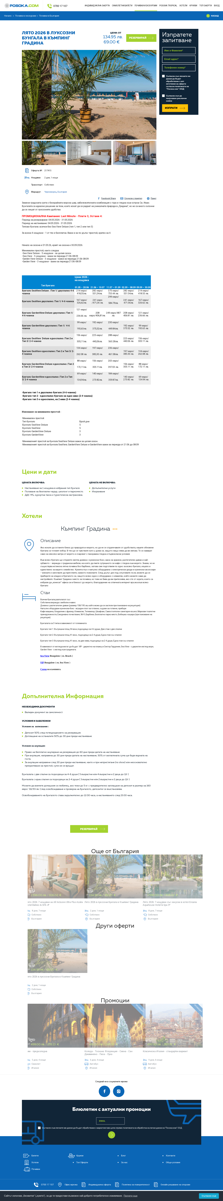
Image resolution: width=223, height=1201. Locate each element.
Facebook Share (106, 198)
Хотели (183, 5)
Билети (31, 1154)
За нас (120, 1162)
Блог (120, 1154)
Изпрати (175, 108)
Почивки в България (49, 16)
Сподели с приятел (131, 198)
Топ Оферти (205, 5)
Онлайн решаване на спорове (174, 1184)
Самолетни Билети (122, 5)
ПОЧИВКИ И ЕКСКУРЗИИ (146, 5)
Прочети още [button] (130, 1196)
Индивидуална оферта (97, 5)
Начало (8, 16)
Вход (217, 5)
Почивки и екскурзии (25, 16)
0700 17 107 (60, 5)
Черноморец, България (55, 192)
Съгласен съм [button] (209, 1196)
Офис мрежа (64, 1184)
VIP (42, 662)
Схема (43, 669)
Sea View (44, 656)
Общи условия (170, 1162)
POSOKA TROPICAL (168, 5)
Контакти (167, 1154)
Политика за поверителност (132, 1184)
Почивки (32, 1169)
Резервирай (141, 38)
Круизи (193, 5)
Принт (151, 198)
